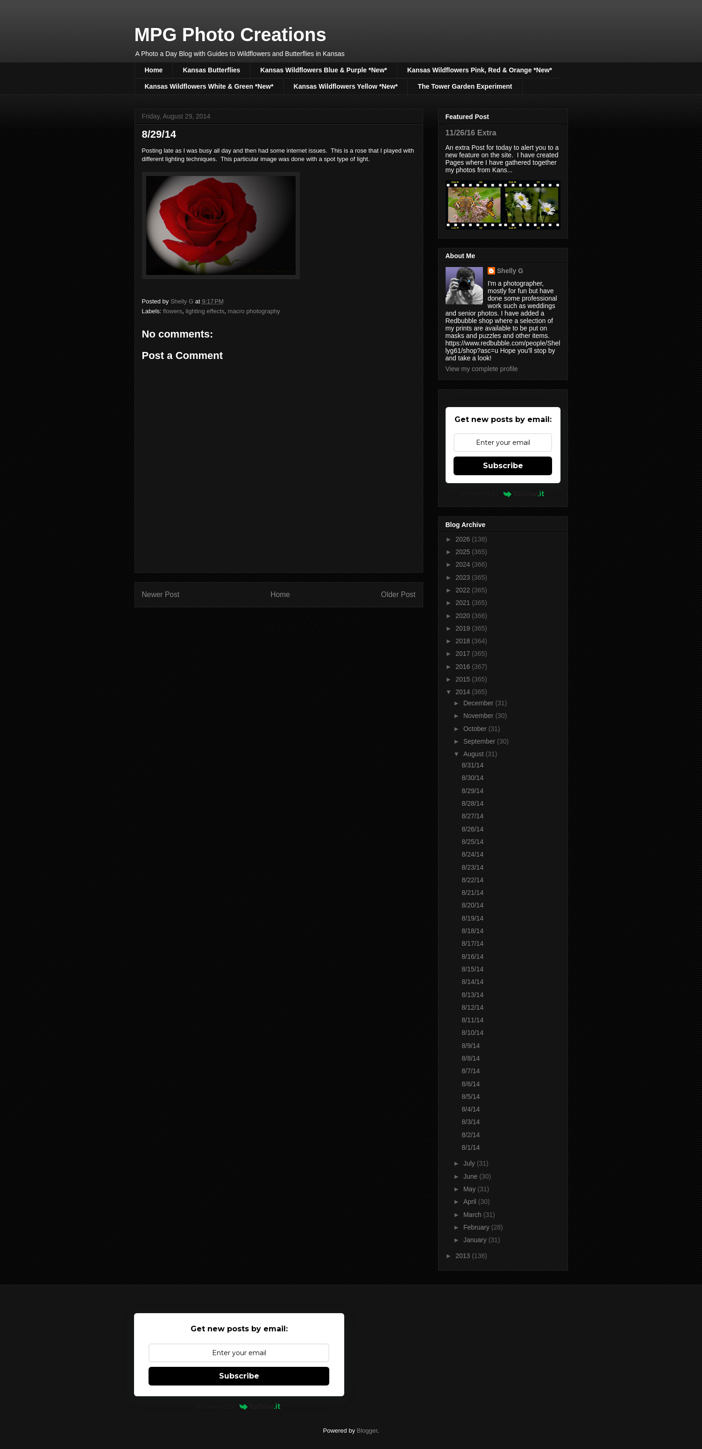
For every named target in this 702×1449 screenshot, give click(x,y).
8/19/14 (472, 918)
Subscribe (503, 465)
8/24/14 (472, 854)
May (470, 1189)
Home (154, 70)
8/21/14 (472, 892)
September (480, 741)
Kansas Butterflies (211, 70)
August (474, 754)
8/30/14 (472, 777)
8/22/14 (472, 880)
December (479, 703)
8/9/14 (470, 1045)
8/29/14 (472, 791)
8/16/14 (472, 956)
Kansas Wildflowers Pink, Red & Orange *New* (479, 70)
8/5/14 (470, 1096)
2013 (463, 1255)
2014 (463, 692)
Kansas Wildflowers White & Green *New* (209, 86)
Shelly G (510, 270)
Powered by (502, 493)
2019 (463, 628)
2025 (463, 552)
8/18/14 (472, 931)
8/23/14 (472, 867)
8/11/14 (472, 1020)
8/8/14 (470, 1058)
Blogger (367, 1430)
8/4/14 (470, 1109)
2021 (463, 602)
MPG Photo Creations (230, 34)
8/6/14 (470, 1084)
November (479, 715)
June (471, 1176)
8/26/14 (472, 829)
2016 (463, 666)
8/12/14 (472, 1007)
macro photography (254, 311)
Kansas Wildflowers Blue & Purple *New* (323, 70)
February (477, 1227)
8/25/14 (472, 841)
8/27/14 (472, 816)
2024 (463, 564)
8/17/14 (472, 943)
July (470, 1163)
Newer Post (161, 594)
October (476, 728)
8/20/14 (472, 905)
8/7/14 (470, 1071)
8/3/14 (470, 1121)
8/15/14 (472, 969)
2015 (463, 679)
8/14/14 (472, 981)
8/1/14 (470, 1147)
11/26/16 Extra (471, 132)
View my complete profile (482, 369)
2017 (463, 653)
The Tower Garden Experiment (465, 86)
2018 (463, 641)
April (470, 1201)
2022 (463, 590)
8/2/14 (470, 1135)
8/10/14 (472, 1032)
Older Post (398, 594)
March (473, 1214)
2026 (463, 539)
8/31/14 (472, 765)
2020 (463, 615)
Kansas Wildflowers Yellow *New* (346, 86)
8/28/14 (472, 803)
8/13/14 (472, 995)
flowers (172, 311)
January (476, 1240)
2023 (463, 577)
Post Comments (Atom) (297, 624)
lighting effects (204, 311)
